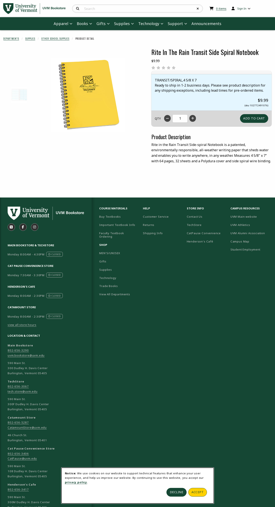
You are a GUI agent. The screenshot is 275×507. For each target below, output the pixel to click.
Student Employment (250, 249)
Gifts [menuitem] (101, 23)
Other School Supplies (55, 38)
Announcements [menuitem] (206, 23)
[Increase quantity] (192, 118)
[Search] (78, 8)
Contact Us (194, 216)
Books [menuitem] (82, 23)
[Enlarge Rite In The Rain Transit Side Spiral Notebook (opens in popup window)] (88, 95)
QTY (158, 118)
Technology (107, 278)
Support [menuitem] (175, 23)
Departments (11, 38)
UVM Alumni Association (250, 233)
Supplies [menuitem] (122, 23)
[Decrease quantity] (167, 118)
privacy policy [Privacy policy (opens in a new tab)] (76, 482)
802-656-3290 (18, 350)
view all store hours (22, 325)
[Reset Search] (197, 8)
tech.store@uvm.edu (23, 391)
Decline (176, 492)
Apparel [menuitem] (61, 23)
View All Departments (114, 294)
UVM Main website (250, 216)
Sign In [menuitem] (241, 8)
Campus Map (250, 241)
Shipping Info (153, 233)
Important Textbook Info (117, 225)
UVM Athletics (250, 225)
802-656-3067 (18, 386)
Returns (148, 225)
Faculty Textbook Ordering (111, 235)
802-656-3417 (18, 489)
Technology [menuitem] (148, 23)
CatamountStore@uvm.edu (27, 427)
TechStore (194, 225)
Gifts (102, 261)
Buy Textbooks (110, 216)
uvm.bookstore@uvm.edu (26, 355)
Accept (197, 492)
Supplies (30, 38)
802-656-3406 (18, 453)
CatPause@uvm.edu (22, 458)
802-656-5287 (18, 422)
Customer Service (156, 216)
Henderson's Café (200, 241)
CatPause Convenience (204, 233)
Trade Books (108, 286)
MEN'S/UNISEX (109, 253)
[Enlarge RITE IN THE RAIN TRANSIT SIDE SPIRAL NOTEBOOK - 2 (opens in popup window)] (19, 94)
